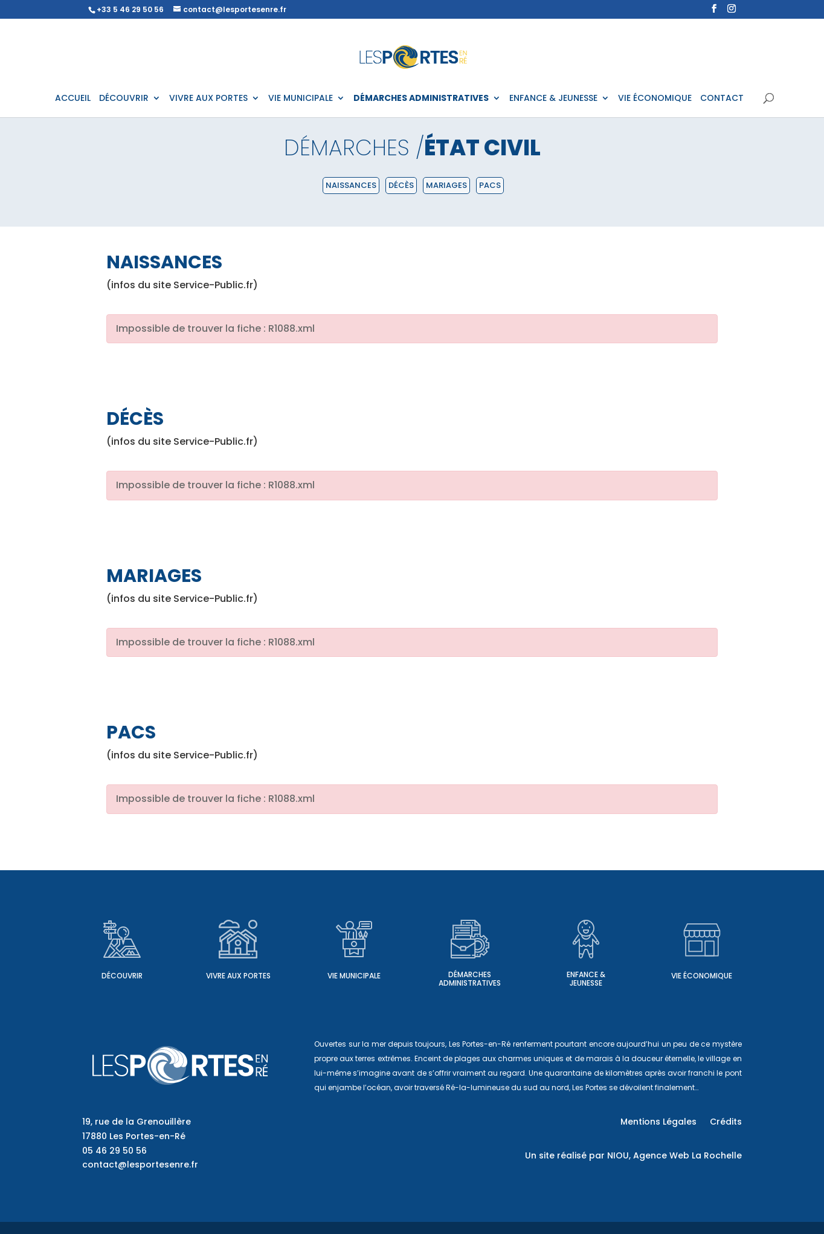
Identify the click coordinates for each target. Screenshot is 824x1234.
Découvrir (122, 976)
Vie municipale (354, 976)
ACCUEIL (73, 99)
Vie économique (701, 976)
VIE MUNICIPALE (300, 99)
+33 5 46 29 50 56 (130, 9)
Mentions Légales (658, 1122)
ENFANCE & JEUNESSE (553, 99)
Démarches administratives (470, 978)
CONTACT (722, 99)
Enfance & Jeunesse (586, 978)
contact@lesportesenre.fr (140, 1164)
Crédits (726, 1122)
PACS (490, 185)
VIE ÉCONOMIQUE (655, 99)
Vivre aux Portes (238, 976)
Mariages (446, 185)
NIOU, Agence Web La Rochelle (674, 1155)
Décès (401, 185)
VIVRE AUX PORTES (208, 99)
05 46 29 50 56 (114, 1151)
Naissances (351, 185)
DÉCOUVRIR (124, 99)
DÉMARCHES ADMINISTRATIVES (421, 99)
